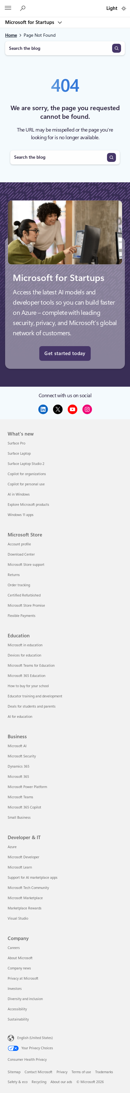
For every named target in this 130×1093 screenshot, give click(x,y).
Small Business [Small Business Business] (19, 818)
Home (11, 35)
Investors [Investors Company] (15, 989)
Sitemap (14, 1072)
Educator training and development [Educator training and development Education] (35, 696)
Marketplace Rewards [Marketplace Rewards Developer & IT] (25, 908)
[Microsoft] (64, 5)
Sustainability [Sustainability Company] (18, 1019)
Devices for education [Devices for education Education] (24, 655)
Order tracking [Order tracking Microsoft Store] (19, 585)
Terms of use (81, 1072)
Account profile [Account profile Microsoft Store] (19, 544)
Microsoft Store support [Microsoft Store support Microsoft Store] (26, 565)
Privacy (62, 1072)
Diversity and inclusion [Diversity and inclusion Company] (25, 999)
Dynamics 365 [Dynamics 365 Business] (18, 766)
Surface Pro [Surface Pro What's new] (16, 443)
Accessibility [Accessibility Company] (17, 1009)
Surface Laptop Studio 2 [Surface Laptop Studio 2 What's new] (26, 464)
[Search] (116, 48)
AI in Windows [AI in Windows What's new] (19, 494)
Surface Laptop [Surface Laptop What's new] (19, 454)
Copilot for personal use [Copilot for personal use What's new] (26, 484)
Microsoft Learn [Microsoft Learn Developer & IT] (20, 867)
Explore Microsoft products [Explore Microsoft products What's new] (28, 505)
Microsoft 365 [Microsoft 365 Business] (18, 777)
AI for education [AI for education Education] (20, 717)
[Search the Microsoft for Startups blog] (23, 8)
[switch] (123, 8)
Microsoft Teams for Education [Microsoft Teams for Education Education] (31, 666)
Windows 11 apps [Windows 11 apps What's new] (21, 515)
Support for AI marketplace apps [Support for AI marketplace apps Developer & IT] (32, 878)
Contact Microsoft (38, 1072)
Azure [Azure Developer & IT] (12, 847)
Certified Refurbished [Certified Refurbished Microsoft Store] (24, 595)
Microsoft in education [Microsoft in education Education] (25, 645)
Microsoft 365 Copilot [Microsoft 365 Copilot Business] (24, 807)
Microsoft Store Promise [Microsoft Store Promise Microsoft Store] (26, 605)
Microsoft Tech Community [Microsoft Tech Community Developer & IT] (28, 888)
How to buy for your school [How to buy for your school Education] (28, 686)
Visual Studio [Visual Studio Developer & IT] (18, 918)
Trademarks (104, 1072)
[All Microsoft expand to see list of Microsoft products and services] (8, 8)
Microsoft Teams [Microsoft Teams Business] (20, 797)
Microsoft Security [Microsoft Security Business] (22, 756)
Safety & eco (17, 1082)
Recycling (39, 1082)
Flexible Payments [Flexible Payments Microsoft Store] (21, 616)
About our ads (61, 1082)
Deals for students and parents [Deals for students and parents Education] (32, 706)
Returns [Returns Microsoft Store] (14, 575)
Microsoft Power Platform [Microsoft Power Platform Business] (27, 787)
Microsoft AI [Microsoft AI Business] (17, 746)
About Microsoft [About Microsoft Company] (20, 958)
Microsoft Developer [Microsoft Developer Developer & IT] (23, 857)
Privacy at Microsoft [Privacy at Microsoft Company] (23, 978)
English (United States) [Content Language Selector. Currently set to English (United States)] (35, 1038)
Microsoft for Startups (30, 22)
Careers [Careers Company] (14, 948)
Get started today (64, 353)
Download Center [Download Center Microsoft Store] (21, 554)
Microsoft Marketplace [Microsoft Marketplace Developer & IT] (25, 898)
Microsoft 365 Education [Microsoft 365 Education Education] (26, 676)
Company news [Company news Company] (19, 968)
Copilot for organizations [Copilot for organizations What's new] (27, 474)
